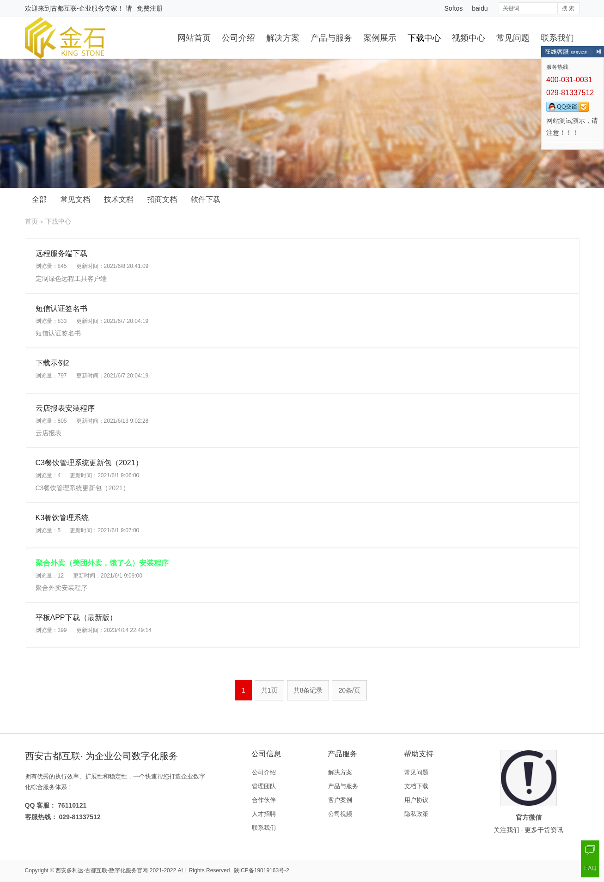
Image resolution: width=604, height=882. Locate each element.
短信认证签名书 (61, 308)
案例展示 (380, 38)
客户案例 (340, 800)
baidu (480, 8)
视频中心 (468, 38)
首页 (31, 221)
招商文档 (162, 199)
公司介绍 (238, 38)
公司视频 (340, 813)
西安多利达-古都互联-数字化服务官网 (101, 870)
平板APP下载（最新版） (76, 617)
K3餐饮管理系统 (62, 518)
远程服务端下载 (61, 253)
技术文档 (119, 199)
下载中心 (424, 38)
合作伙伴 (264, 800)
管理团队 (264, 786)
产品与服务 (331, 38)
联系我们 (557, 38)
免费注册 (150, 8)
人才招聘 (264, 813)
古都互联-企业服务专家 (84, 8)
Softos (454, 8)
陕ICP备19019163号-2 (261, 870)
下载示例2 (52, 363)
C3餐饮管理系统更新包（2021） (89, 463)
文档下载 (416, 786)
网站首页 (194, 38)
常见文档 (75, 199)
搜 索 (568, 8)
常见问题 (513, 38)
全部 (39, 199)
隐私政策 (416, 813)
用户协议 (416, 800)
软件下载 (205, 199)
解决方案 (282, 38)
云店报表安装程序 (65, 408)
